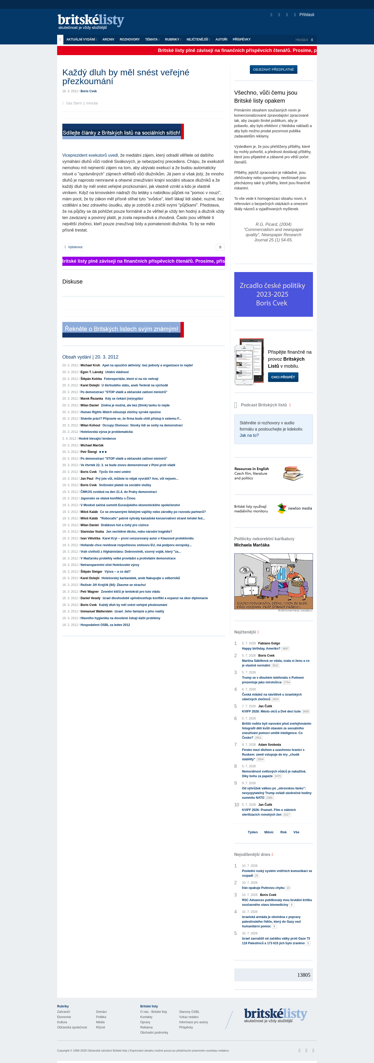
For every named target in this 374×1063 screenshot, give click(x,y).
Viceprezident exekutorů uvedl (90, 155)
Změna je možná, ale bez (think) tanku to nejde (135, 405)
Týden (253, 832)
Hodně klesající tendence (97, 438)
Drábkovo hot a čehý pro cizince (125, 525)
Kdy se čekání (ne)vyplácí (124, 398)
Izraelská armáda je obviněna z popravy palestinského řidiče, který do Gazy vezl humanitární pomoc (271, 922)
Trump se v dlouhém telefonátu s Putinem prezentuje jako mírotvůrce (273, 680)
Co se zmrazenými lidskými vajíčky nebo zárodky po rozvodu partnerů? (153, 512)
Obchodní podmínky (154, 1032)
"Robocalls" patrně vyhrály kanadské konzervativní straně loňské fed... (152, 518)
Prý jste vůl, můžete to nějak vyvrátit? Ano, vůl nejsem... (137, 478)
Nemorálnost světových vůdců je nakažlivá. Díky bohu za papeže (274, 774)
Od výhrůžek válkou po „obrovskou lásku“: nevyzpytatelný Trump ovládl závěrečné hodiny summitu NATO (277, 793)
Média (100, 1022)
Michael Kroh (90, 365)
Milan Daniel (90, 405)
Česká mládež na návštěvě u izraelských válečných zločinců (272, 697)
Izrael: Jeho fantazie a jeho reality (139, 611)
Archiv (108, 39)
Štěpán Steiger (91, 571)
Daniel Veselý (91, 598)
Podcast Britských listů (261, 405)
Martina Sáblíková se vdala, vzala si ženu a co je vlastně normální (276, 663)
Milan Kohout (90, 425)
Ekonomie (64, 1017)
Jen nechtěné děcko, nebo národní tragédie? (139, 531)
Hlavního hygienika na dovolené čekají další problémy (120, 618)
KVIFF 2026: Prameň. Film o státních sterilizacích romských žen (269, 812)
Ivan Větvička (90, 538)
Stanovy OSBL (189, 1012)
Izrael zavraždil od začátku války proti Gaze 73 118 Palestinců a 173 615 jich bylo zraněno (276, 941)
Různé (100, 1027)
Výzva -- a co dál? (117, 571)
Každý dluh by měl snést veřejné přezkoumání (133, 605)
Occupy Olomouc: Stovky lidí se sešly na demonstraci (142, 425)
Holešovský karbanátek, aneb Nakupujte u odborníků (141, 578)
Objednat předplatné (273, 69)
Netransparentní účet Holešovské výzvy (110, 565)
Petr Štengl (89, 452)
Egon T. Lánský (92, 372)
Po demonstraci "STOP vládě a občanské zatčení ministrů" (124, 392)
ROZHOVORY (130, 39)
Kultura (62, 1022)
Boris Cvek (89, 91)
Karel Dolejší (90, 385)
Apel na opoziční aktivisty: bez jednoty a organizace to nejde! (147, 365)
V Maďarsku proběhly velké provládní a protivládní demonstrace (128, 558)
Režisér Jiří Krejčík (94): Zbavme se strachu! (113, 585)
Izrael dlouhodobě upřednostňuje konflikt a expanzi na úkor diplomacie (155, 598)
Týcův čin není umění (115, 472)
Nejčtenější (198, 39)
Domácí (101, 1012)
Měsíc (269, 832)
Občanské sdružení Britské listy (107, 1050)
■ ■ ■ (102, 452)
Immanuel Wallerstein (96, 611)
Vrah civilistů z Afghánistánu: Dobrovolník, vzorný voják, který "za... (131, 551)
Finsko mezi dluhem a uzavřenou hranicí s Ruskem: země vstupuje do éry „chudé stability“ (273, 755)
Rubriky (173, 39)
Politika (101, 1017)
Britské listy (93, 22)
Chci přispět (283, 377)
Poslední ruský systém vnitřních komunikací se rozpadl (277, 873)
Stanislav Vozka (92, 531)
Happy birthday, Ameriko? (266, 648)
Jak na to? (249, 435)
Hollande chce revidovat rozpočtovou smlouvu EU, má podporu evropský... (136, 545)
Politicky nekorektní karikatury (264, 542)
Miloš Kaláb (89, 512)
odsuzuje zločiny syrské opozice (121, 412)
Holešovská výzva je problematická (107, 432)
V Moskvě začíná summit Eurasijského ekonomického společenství (130, 505)
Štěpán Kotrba (91, 379)
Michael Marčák (92, 445)
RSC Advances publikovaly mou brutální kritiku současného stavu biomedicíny (277, 902)
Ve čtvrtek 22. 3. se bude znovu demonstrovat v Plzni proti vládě (128, 465)
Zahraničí (63, 1012)
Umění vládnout (117, 372)
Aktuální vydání (81, 39)
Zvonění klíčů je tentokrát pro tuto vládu (130, 591)
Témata (152, 39)
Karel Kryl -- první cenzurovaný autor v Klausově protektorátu (147, 538)
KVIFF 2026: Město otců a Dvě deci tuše (276, 711)
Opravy (145, 1022)
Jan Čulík (265, 706)
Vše (296, 832)
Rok (283, 832)
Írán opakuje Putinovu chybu (266, 888)
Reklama (146, 1027)
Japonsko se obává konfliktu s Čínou (108, 498)
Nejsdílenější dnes (252, 854)
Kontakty (146, 1017)
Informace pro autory (193, 1022)
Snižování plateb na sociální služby (125, 485)
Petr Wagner (90, 591)
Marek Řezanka (92, 398)
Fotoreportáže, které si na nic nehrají (131, 379)
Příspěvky (242, 39)
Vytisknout (73, 247)
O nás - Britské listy (153, 1012)
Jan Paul (87, 478)
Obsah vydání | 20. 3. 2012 (90, 357)
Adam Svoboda (269, 745)
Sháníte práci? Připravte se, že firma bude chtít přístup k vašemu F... (131, 418)
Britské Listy (276, 1016)
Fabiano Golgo (269, 643)
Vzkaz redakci (189, 1017)
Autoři (221, 39)
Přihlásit (304, 14)
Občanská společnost (72, 1027)
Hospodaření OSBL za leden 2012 (105, 625)
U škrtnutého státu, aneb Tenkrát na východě (135, 385)
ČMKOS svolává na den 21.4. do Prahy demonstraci (119, 492)
